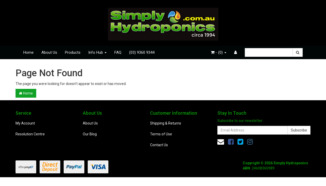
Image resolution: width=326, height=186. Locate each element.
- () (218, 52)
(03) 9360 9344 (141, 52)
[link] (231, 142)
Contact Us (159, 145)
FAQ (117, 52)
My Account (25, 123)
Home (28, 52)
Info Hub (97, 52)
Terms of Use (161, 134)
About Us (49, 52)
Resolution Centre (30, 134)
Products (72, 52)
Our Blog (90, 134)
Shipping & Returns (165, 123)
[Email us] (220, 142)
